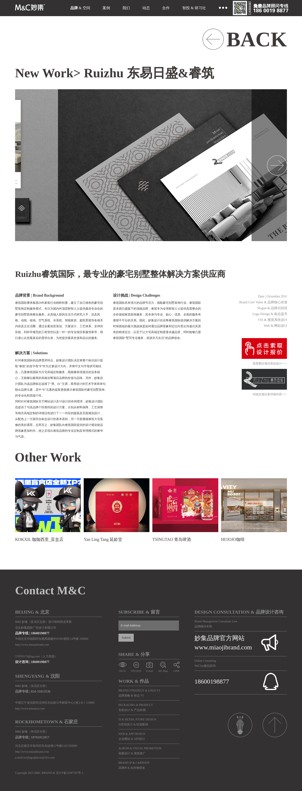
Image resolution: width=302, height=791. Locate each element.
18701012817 (40, 737)
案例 (106, 8)
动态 (146, 8)
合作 (166, 8)
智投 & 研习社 (194, 8)
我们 (126, 8)
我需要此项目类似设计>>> (270, 363)
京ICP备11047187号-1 (69, 772)
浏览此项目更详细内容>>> (270, 394)
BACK (256, 39)
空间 (86, 8)
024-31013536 (40, 691)
